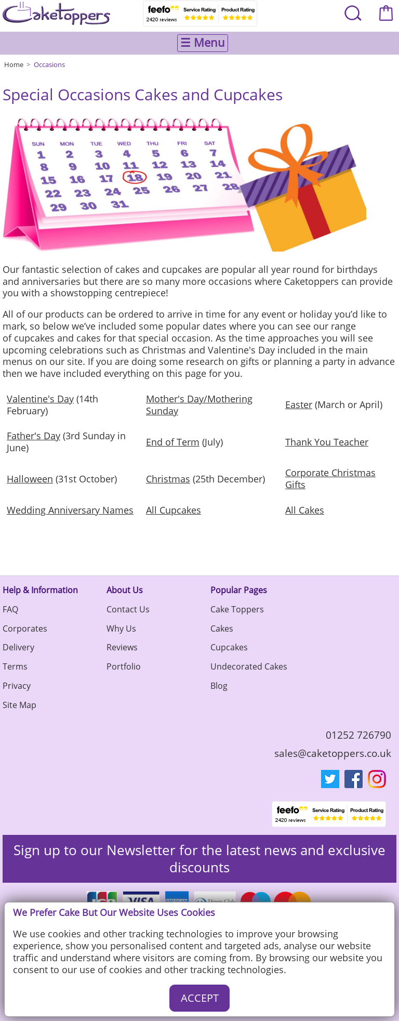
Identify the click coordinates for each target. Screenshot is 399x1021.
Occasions (49, 64)
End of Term (173, 442)
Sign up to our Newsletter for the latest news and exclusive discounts (199, 858)
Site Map (19, 705)
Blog (219, 685)
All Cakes (304, 510)
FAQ (10, 609)
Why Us (121, 628)
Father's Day (33, 435)
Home (13, 64)
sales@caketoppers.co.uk (332, 753)
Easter (298, 404)
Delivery (18, 647)
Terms (15, 666)
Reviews (122, 647)
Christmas (168, 479)
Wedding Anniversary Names (70, 510)
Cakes (221, 628)
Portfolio (124, 666)
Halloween (30, 479)
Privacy (17, 685)
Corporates (25, 628)
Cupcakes (229, 647)
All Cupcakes (173, 510)
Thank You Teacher (326, 442)
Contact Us (128, 609)
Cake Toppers (237, 609)
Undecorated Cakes (248, 666)
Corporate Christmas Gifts (330, 478)
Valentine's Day (40, 398)
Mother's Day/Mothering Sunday (199, 404)
